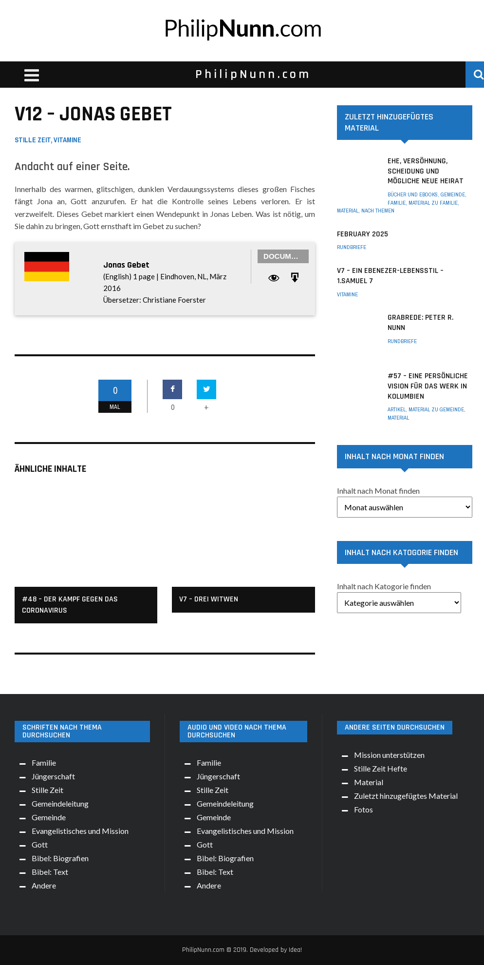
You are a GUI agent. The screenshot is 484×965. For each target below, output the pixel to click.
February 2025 (362, 234)
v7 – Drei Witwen (208, 599)
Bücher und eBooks (413, 194)
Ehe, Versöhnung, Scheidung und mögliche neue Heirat (426, 171)
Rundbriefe (351, 247)
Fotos (363, 809)
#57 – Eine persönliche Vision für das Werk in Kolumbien (428, 386)
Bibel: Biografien (60, 858)
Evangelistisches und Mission (80, 830)
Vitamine (67, 139)
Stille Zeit (33, 139)
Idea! (295, 950)
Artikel (397, 409)
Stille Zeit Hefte (380, 768)
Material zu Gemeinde (436, 409)
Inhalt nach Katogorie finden (384, 586)
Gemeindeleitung (60, 803)
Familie (397, 202)
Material (347, 210)
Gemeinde (453, 194)
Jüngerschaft (53, 776)
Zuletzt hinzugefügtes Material (406, 795)
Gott (40, 844)
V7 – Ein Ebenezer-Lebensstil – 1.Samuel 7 (390, 276)
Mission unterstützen (389, 754)
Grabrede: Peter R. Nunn (420, 322)
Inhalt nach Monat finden (378, 490)
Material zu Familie (433, 202)
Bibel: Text (50, 871)
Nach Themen (377, 210)
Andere (44, 885)
